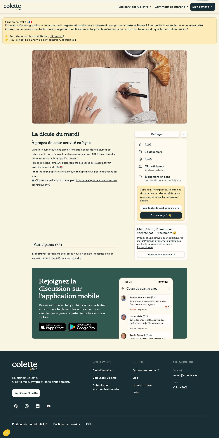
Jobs (136, 392)
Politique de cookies (66, 424)
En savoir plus (145, 247)
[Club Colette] (13, 6)
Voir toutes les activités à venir (161, 207)
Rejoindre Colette (26, 393)
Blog (135, 377)
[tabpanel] (75, 255)
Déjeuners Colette (104, 377)
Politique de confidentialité (29, 424)
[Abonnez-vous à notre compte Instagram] (26, 406)
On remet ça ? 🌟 (161, 215)
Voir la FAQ (180, 387)
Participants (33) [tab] (47, 244)
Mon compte (202, 6)
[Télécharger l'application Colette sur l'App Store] (52, 327)
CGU (89, 424)
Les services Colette (135, 7)
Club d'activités (102, 370)
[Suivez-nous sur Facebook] (15, 406)
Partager (157, 134)
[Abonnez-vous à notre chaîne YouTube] (48, 406)
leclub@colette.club (185, 375)
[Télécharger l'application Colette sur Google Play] (82, 327)
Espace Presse (142, 385)
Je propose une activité (161, 254)
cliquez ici (56, 36)
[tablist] (75, 245)
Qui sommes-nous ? (146, 370)
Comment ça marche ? (171, 7)
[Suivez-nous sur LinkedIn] (37, 406)
